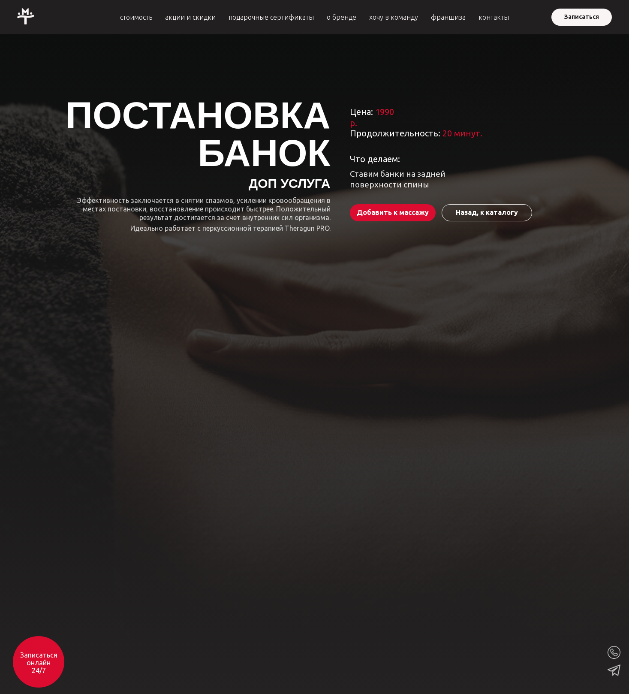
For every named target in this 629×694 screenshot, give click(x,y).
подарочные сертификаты (271, 17)
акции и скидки (190, 17)
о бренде (341, 17)
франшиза (448, 17)
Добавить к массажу (393, 212)
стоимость (136, 17)
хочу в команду (393, 17)
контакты (494, 17)
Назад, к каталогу (487, 212)
